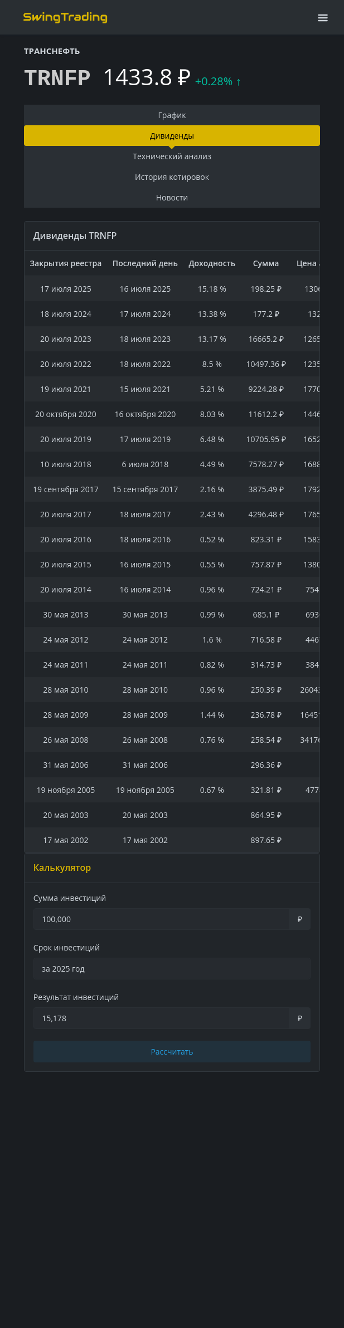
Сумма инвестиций (69, 898)
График (172, 115)
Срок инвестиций (66, 947)
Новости (172, 197)
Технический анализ (172, 156)
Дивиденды (172, 135)
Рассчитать (172, 1051)
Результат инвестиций (76, 997)
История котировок (172, 176)
